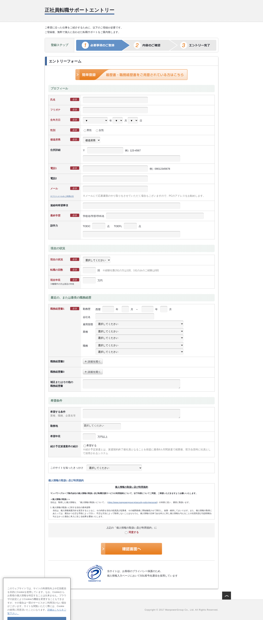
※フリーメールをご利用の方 (62, 196)
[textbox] (102, 425)
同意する (132, 532)
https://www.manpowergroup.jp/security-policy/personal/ (132, 502)
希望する (90, 445)
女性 (100, 130)
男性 (88, 130)
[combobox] (102, 426)
